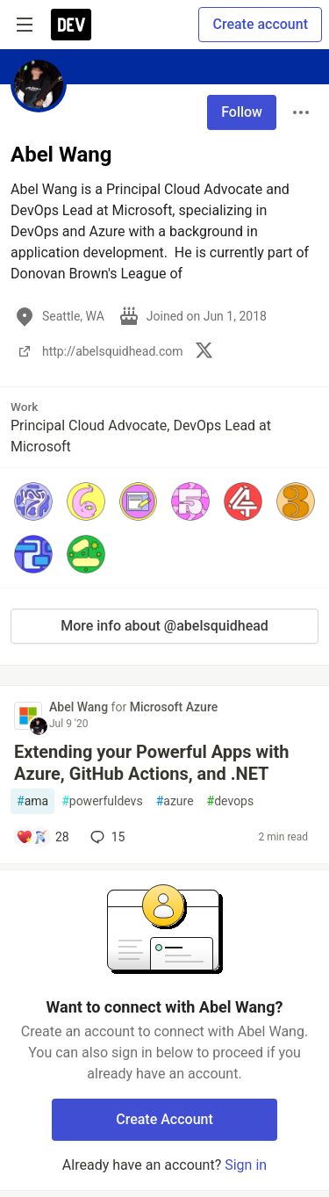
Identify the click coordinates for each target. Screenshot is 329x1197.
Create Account (164, 1119)
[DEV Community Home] (71, 24)
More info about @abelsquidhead (164, 625)
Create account (260, 24)
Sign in (246, 1165)
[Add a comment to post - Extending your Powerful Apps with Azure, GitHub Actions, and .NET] (42, 837)
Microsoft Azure (174, 707)
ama (32, 801)
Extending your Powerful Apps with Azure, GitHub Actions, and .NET (152, 762)
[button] (33, 501)
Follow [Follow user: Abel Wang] (241, 112)
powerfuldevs (102, 801)
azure (175, 801)
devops (230, 801)
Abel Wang (80, 707)
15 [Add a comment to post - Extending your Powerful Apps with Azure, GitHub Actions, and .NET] (106, 836)
